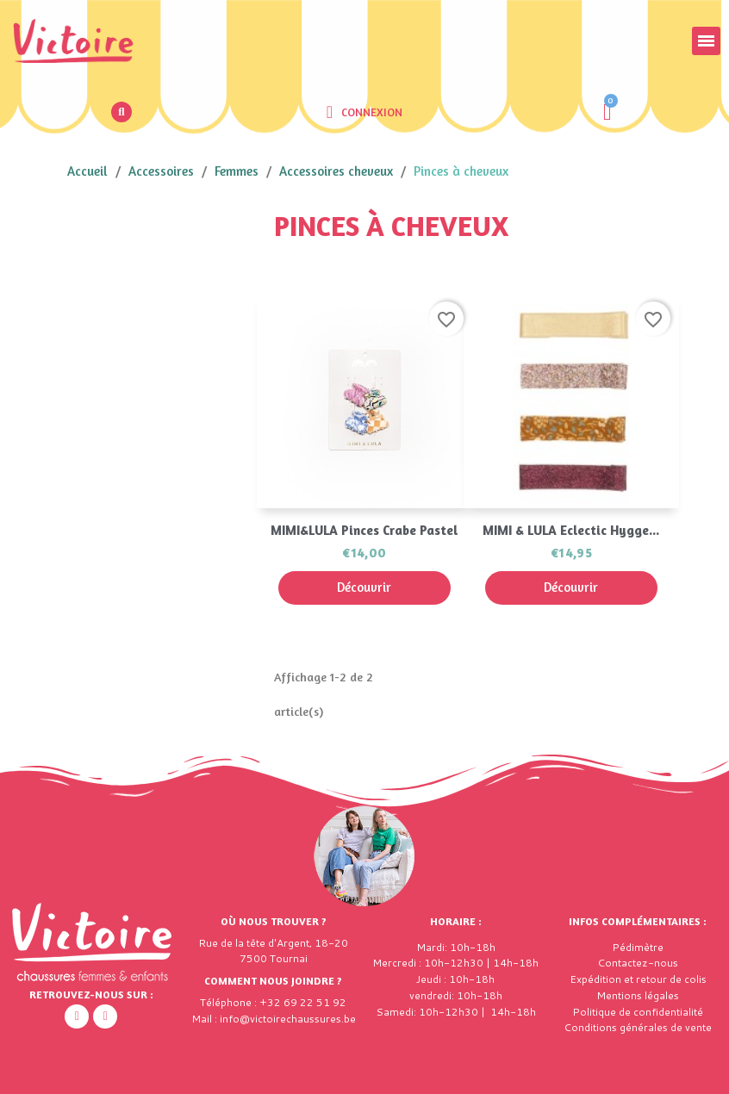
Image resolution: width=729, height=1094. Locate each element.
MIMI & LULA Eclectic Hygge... (571, 530)
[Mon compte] (364, 112)
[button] (121, 112)
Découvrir (364, 587)
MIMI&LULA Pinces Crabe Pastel (364, 530)
